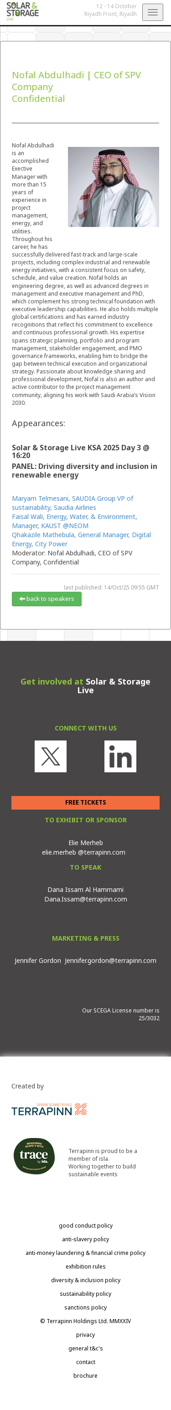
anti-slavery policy (85, 1239)
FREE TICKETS (85, 802)
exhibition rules (86, 1266)
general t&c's (85, 1348)
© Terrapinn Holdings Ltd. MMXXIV (85, 1321)
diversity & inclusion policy (85, 1280)
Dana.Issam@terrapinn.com (85, 899)
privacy (85, 1335)
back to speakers (46, 598)
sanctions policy (85, 1307)
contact (85, 1362)
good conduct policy (86, 1225)
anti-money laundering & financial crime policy (85, 1253)
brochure (85, 1376)
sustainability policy (85, 1294)
